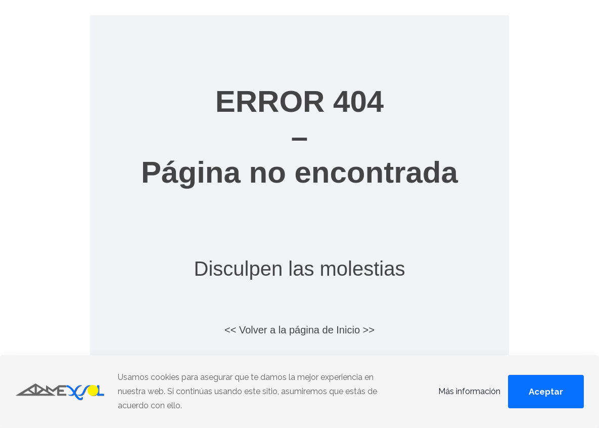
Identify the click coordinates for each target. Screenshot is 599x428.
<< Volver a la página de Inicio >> (299, 329)
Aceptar (546, 392)
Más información (469, 391)
